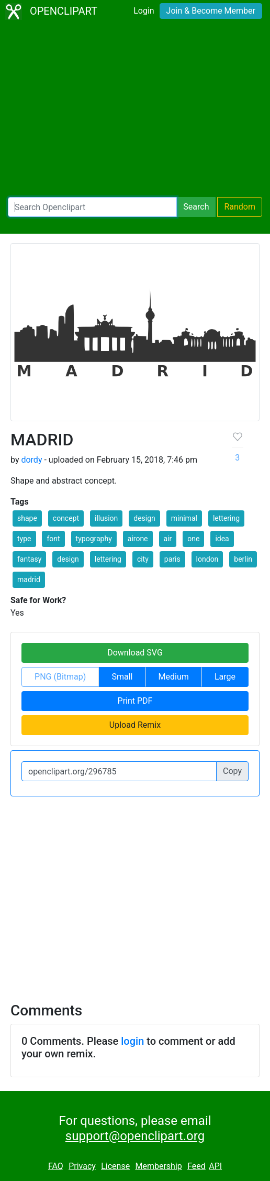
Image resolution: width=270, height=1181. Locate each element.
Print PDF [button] (135, 701)
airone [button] (138, 538)
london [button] (207, 559)
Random (239, 207)
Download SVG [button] (135, 653)
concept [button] (66, 518)
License (115, 1166)
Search (196, 207)
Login (143, 11)
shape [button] (27, 518)
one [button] (193, 538)
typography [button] (94, 538)
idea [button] (222, 538)
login (132, 1041)
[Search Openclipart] (92, 207)
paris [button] (172, 559)
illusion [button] (106, 518)
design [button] (144, 518)
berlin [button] (243, 559)
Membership (158, 1166)
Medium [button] (174, 677)
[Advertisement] (135, 110)
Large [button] (225, 677)
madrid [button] (28, 579)
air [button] (168, 538)
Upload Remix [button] (135, 725)
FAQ (55, 1166)
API (215, 1166)
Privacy (82, 1166)
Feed (196, 1166)
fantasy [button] (29, 559)
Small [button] (121, 677)
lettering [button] (226, 518)
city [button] (143, 559)
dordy (31, 460)
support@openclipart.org (135, 1136)
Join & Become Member (210, 11)
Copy (232, 771)
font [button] (53, 538)
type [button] (24, 538)
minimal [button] (184, 518)
